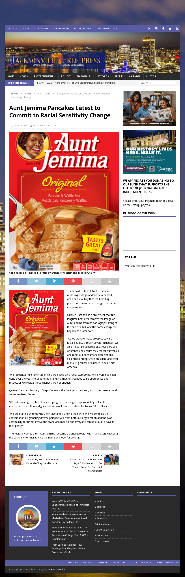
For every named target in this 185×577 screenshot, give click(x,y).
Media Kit (28, 28)
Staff (35, 125)
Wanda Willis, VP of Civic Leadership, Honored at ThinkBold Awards (70, 504)
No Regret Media (56, 568)
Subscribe (43, 28)
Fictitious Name (82, 28)
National (48, 125)
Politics (66, 75)
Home (10, 75)
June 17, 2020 (21, 125)
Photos (151, 75)
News (23, 75)
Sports (119, 75)
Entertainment (43, 75)
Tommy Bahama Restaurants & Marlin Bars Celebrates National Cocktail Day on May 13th (69, 517)
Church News (101, 540)
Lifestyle (101, 75)
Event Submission (105, 28)
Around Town (101, 535)
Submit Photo (61, 28)
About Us (12, 28)
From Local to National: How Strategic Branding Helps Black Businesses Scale (68, 548)
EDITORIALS (83, 75)
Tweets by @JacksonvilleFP (139, 265)
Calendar (135, 75)
